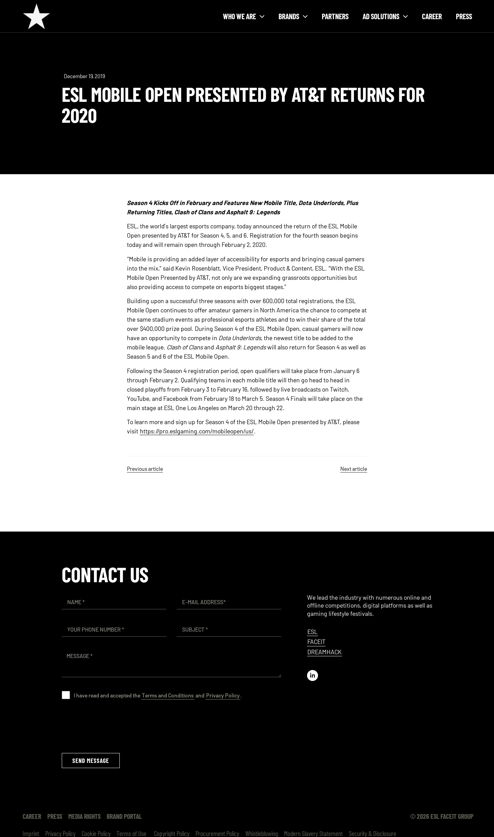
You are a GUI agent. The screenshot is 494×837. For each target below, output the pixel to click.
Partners (335, 16)
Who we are (243, 16)
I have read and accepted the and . (158, 695)
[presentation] (114, 726)
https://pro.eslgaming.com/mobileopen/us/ (197, 431)
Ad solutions (385, 16)
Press (464, 16)
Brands (293, 16)
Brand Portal (124, 816)
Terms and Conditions (168, 695)
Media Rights (84, 816)
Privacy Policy (223, 695)
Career (432, 16)
